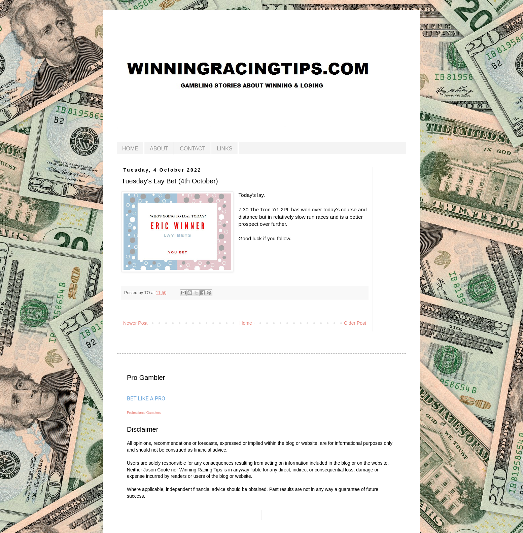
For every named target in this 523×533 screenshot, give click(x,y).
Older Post (355, 323)
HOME (130, 148)
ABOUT (159, 148)
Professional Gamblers (144, 413)
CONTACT (192, 148)
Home (245, 323)
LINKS (224, 148)
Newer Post (135, 323)
